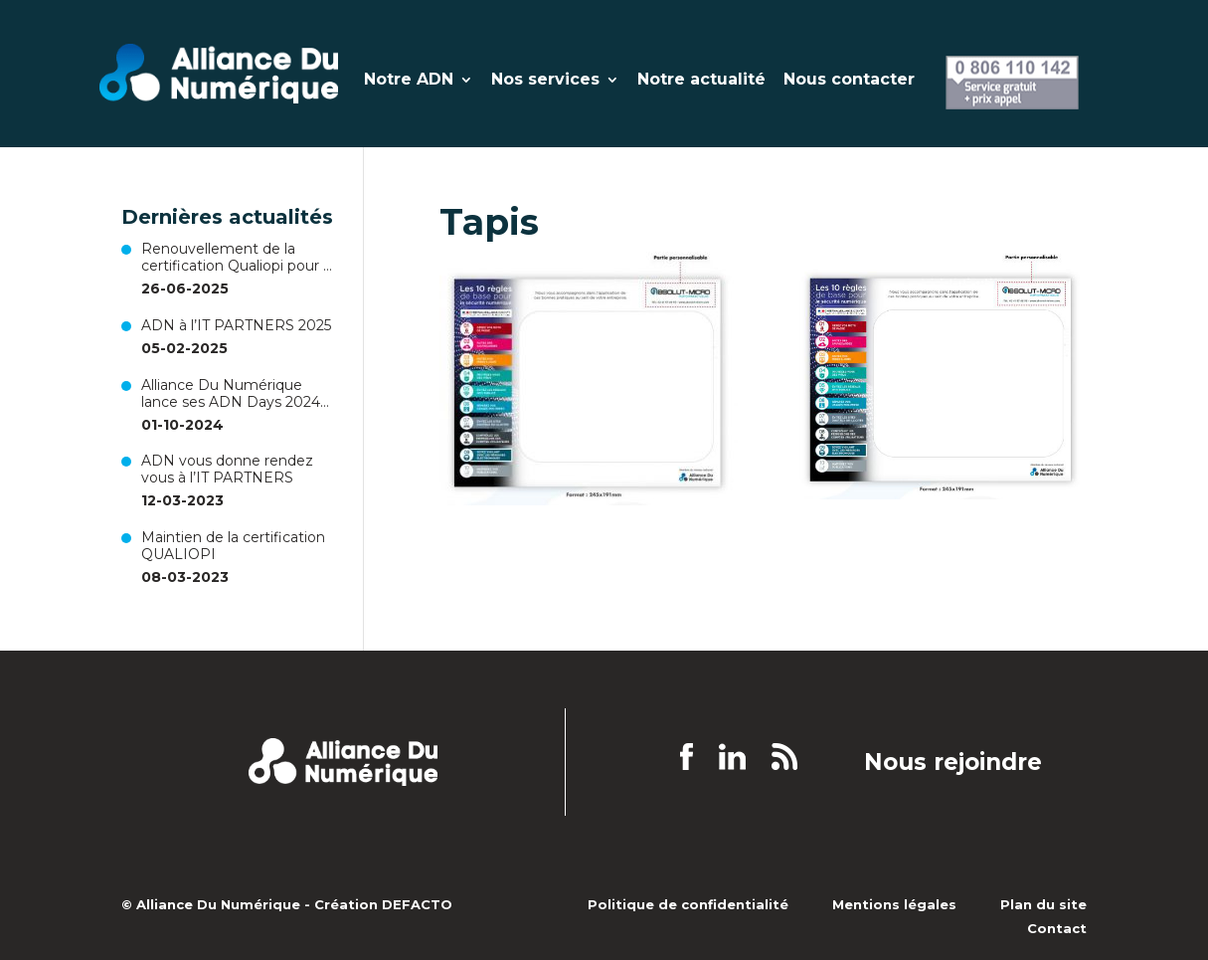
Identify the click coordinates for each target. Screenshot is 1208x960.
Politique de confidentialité (688, 904)
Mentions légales (894, 904)
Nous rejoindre (953, 763)
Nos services (545, 81)
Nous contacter (849, 81)
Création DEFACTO (383, 904)
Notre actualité (701, 81)
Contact (1057, 928)
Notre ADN (408, 81)
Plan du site (1043, 904)
